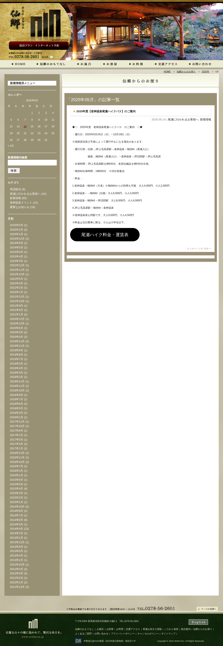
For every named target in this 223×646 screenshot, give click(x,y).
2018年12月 (17, 381)
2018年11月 (17, 386)
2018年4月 (16, 412)
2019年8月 (16, 354)
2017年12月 (17, 421)
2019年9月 (16, 350)
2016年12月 (17, 452)
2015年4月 (16, 488)
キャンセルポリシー (148, 633)
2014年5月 (16, 524)
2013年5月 (16, 551)
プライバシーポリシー (123, 633)
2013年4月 (16, 555)
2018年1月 (16, 417)
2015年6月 (16, 479)
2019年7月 (16, 359)
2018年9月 (16, 395)
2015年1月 (16, 502)
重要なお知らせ (19, 207)
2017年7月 (16, 435)
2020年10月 (17, 323)
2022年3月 (16, 283)
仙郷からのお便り (186, 71)
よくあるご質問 (83, 633)
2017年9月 (16, 430)
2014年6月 (16, 519)
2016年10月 (17, 462)
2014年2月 (16, 533)
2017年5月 (16, 439)
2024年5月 (16, 247)
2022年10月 (17, 274)
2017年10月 (17, 426)
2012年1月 (16, 582)
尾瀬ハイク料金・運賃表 (104, 234)
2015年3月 (16, 493)
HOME (167, 71)
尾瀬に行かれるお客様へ (183, 119)
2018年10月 (17, 390)
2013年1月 (16, 560)
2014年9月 (16, 510)
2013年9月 (16, 546)
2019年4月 (16, 368)
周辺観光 (15, 189)
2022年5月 (16, 278)
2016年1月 (16, 475)
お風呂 (100, 629)
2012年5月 (16, 569)
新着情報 (205, 119)
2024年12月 (17, 238)
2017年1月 (16, 448)
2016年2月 (16, 470)
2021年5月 (16, 310)
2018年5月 (16, 408)
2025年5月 (16, 225)
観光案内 (186, 629)
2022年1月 (16, 292)
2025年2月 (16, 229)
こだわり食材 (171, 629)
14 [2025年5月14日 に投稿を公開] (25, 126)
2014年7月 (16, 515)
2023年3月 (16, 261)
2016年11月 (17, 457)
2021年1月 (16, 314)
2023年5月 (16, 252)
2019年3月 (16, 372)
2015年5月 (16, 484)
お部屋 (109, 629)
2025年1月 (16, 234)
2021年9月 (16, 305)
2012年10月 (17, 564)
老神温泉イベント (21, 202)
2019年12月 (17, 341)
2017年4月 (16, 443)
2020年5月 (16, 332)
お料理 (119, 629)
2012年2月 (16, 577)
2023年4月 (16, 256)
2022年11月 (17, 269)
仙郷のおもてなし (84, 629)
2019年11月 (17, 345)
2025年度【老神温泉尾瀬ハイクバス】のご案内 (106, 111)
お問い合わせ (101, 633)
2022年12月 (17, 265)
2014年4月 (16, 528)
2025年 (205, 71)
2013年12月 (17, 542)
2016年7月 (16, 466)
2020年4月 (16, 336)
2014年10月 (17, 506)
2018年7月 (16, 399)
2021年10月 (17, 301)
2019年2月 (16, 376)
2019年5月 (16, 363)
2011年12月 (17, 586)
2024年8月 (16, 243)
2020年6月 (16, 328)
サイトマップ (168, 633)
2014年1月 (16, 537)
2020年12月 (17, 319)
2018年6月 (16, 403)
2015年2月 (16, 497)
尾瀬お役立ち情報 (152, 629)
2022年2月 (16, 287)
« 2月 (11, 145)
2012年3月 (16, 573)
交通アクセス (133, 629)
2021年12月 (17, 296)
